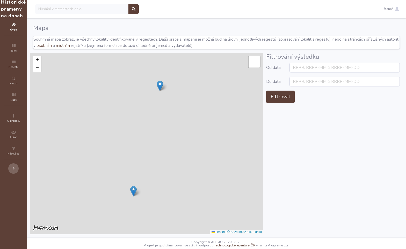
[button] (391, 9)
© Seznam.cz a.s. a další (275, 232)
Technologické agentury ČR (250, 245)
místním (128, 45)
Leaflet (249, 232)
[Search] (113, 9)
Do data (301, 91)
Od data (301, 71)
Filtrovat (311, 109)
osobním (109, 45)
